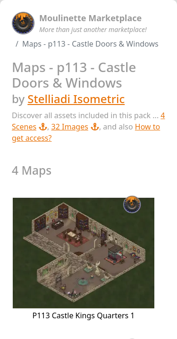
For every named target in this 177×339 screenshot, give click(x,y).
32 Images (75, 126)
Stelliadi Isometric (76, 98)
